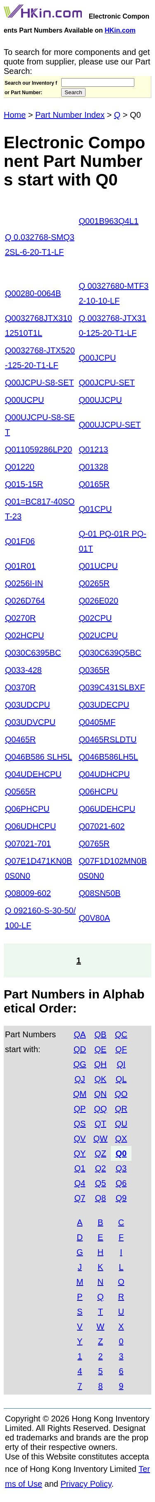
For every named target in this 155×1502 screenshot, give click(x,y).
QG (79, 1064)
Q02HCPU (24, 635)
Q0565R (20, 791)
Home (15, 114)
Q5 (100, 1183)
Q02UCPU (98, 635)
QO (120, 1093)
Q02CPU (95, 618)
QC (121, 1034)
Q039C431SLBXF (112, 687)
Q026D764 (25, 600)
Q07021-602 (102, 826)
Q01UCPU (98, 565)
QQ (100, 1108)
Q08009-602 (28, 893)
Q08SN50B (100, 893)
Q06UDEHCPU (107, 808)
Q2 (100, 1168)
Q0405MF (97, 722)
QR (121, 1108)
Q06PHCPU (27, 808)
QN (100, 1093)
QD (80, 1049)
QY (80, 1153)
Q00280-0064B (33, 293)
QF (121, 1049)
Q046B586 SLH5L (38, 756)
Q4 (80, 1183)
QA (80, 1034)
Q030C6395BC (33, 652)
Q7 (80, 1198)
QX (121, 1138)
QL (121, 1079)
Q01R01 (20, 565)
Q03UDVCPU (30, 722)
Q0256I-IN (24, 583)
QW (100, 1138)
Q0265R (94, 583)
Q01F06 (20, 541)
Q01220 (19, 466)
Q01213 (93, 449)
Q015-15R (24, 484)
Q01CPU (95, 508)
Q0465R (20, 739)
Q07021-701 (28, 843)
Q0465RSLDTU (108, 739)
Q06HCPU (98, 791)
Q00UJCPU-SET (110, 424)
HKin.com (120, 30)
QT (100, 1123)
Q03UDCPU (27, 704)
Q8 (100, 1198)
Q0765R (94, 843)
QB (101, 1034)
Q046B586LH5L (108, 756)
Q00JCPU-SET (107, 382)
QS (80, 1123)
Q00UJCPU (100, 399)
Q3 (121, 1168)
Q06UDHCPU (30, 826)
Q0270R (20, 618)
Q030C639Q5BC (110, 652)
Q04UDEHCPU (33, 774)
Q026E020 (99, 600)
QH (100, 1064)
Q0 (121, 1153)
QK (101, 1079)
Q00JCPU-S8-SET (39, 382)
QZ (100, 1153)
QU (121, 1123)
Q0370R (20, 687)
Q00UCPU (24, 399)
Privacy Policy (86, 1483)
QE (101, 1049)
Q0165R (94, 484)
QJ (79, 1079)
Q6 (121, 1183)
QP (80, 1108)
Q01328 (93, 466)
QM (79, 1093)
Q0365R (94, 670)
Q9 (121, 1198)
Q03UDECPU (104, 704)
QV (80, 1138)
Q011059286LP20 (38, 449)
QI (121, 1064)
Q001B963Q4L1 (109, 221)
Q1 (80, 1168)
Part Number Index (70, 114)
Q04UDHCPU (104, 774)
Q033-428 (23, 670)
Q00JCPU (97, 357)
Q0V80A (94, 917)
